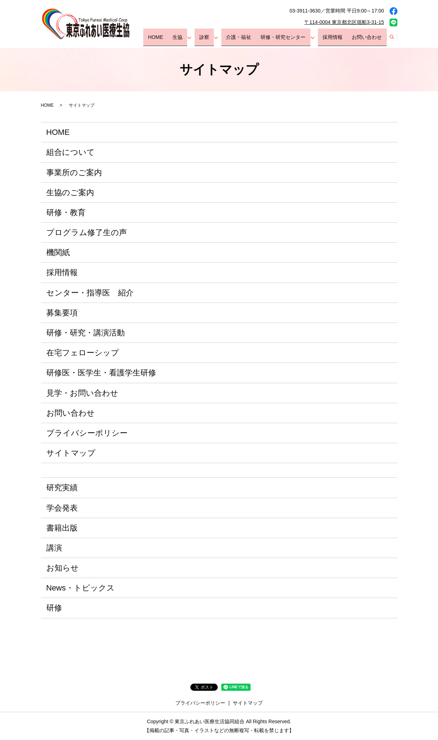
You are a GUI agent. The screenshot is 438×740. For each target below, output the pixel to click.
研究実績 (62, 487)
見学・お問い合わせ (82, 393)
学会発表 (62, 507)
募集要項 (62, 312)
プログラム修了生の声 (86, 232)
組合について (70, 152)
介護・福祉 (252, 40)
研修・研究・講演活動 (85, 332)
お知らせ (62, 567)
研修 (54, 607)
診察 (222, 40)
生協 (200, 40)
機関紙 (58, 252)
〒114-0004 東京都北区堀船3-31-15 (344, 22)
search (392, 40)
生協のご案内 (70, 192)
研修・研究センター (292, 40)
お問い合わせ (369, 40)
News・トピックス (80, 587)
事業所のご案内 (74, 172)
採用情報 (338, 40)
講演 (54, 547)
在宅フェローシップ (82, 352)
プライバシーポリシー (87, 433)
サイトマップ (71, 452)
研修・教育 (66, 212)
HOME (183, 40)
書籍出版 (62, 527)
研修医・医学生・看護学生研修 (101, 372)
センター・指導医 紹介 (90, 292)
